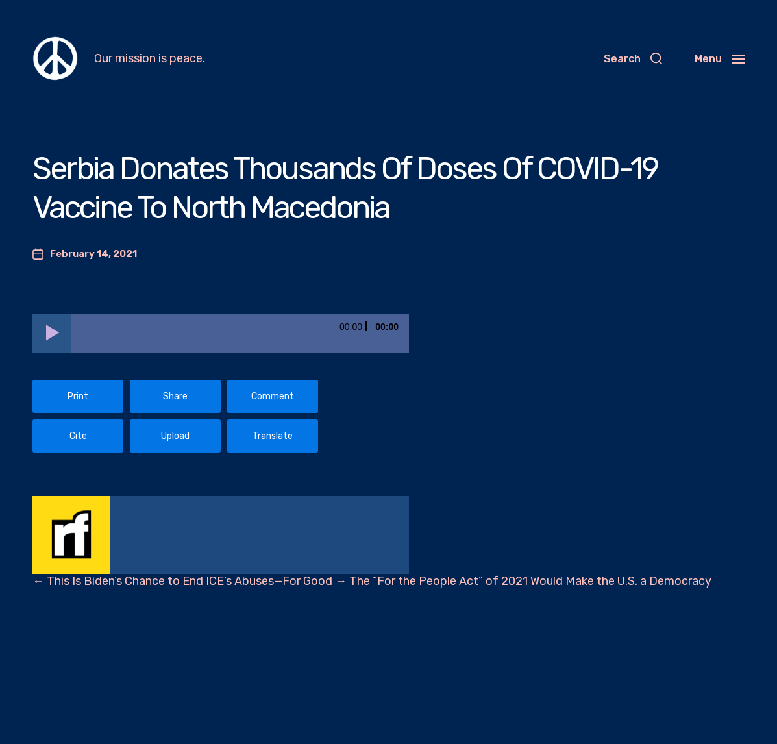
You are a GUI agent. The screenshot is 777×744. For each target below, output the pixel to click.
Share (175, 396)
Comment (272, 396)
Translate (273, 435)
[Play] (51, 333)
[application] (220, 333)
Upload (175, 435)
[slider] (240, 333)
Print (78, 396)
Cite (78, 435)
